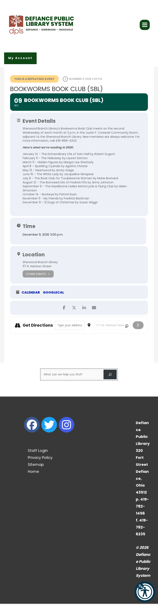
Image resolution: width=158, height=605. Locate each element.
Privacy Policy (40, 458)
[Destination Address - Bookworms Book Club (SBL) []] (112, 326)
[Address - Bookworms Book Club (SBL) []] (70, 326)
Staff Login (38, 451)
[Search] (110, 375)
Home (33, 472)
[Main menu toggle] (145, 25)
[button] (20, 59)
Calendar (31, 294)
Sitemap (36, 465)
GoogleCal (53, 294)
